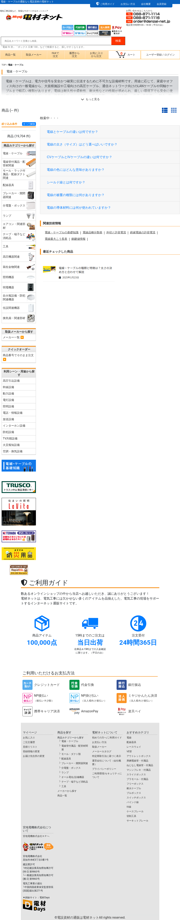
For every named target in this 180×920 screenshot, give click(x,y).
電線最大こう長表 (56, 238)
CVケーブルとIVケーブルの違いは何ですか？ (79, 157)
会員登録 (161, 4)
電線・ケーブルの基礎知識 (61, 232)
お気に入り (29, 737)
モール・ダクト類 (71, 754)
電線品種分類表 (92, 232)
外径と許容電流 (116, 232)
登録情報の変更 (31, 751)
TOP (4, 65)
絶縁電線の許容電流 (142, 232)
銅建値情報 (78, 238)
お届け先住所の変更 (34, 756)
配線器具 (66, 758)
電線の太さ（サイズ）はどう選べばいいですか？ (82, 144)
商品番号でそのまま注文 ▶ (18, 357)
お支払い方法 (128, 4)
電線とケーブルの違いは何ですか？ (72, 131)
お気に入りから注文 (96, 54)
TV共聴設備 (10, 438)
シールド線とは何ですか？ (66, 182)
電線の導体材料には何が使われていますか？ (79, 207)
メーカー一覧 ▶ (13, 337)
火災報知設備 (11, 444)
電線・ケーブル (69, 741)
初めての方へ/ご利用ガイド (107, 737)
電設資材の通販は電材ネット (91, 917)
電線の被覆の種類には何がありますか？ (76, 195)
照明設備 (8, 406)
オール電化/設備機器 (72, 777)
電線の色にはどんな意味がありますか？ (76, 169)
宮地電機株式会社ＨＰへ (36, 836)
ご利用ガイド (107, 4)
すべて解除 (29, 124)
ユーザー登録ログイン (160, 54)
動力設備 (8, 393)
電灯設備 (8, 400)
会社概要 (146, 4)
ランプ (65, 772)
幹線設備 (8, 387)
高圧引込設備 (11, 380)
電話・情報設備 (12, 412)
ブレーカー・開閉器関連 (74, 763)
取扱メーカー (34, 54)
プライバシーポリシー (104, 769)
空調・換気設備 (12, 451)
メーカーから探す (67, 791)
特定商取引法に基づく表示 (106, 756)
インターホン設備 (14, 425)
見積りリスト (30, 746)
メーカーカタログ (101, 751)
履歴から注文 (74, 54)
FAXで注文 (55, 54)
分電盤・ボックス (71, 767)
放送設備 (8, 419)
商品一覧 (10, 54)
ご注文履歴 (29, 742)
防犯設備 (8, 432)
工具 (63, 786)
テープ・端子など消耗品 (74, 781)
